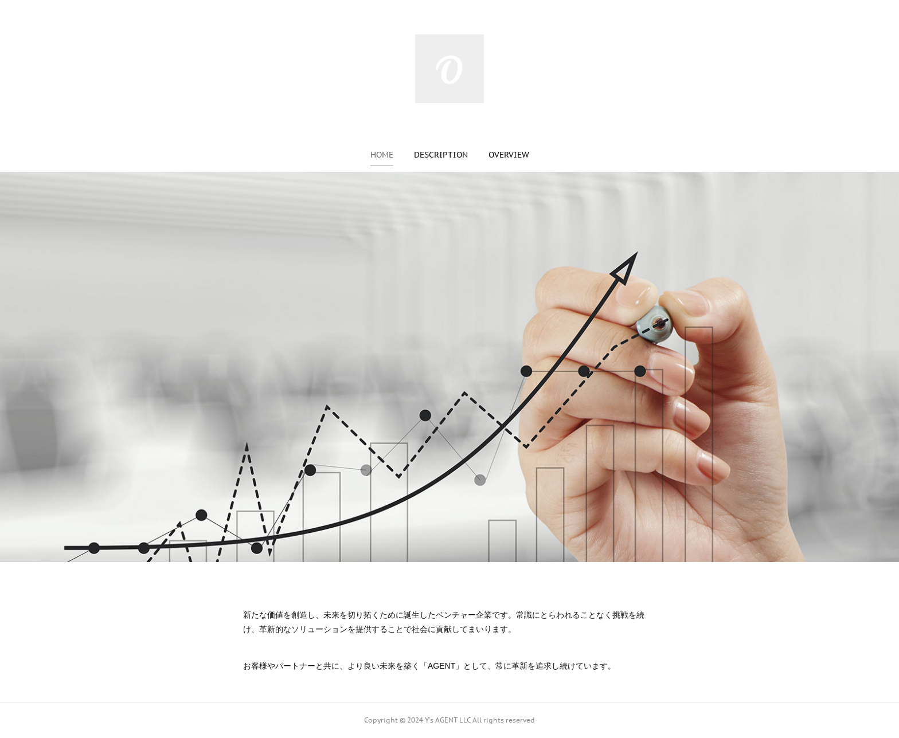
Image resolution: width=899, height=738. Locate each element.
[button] (381, 155)
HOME (381, 155)
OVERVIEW (508, 155)
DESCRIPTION (441, 155)
